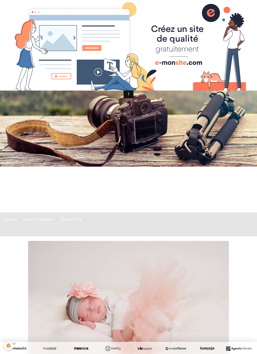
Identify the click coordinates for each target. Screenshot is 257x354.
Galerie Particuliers (38, 219)
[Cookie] (8, 345)
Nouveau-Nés (71, 219)
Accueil (10, 219)
